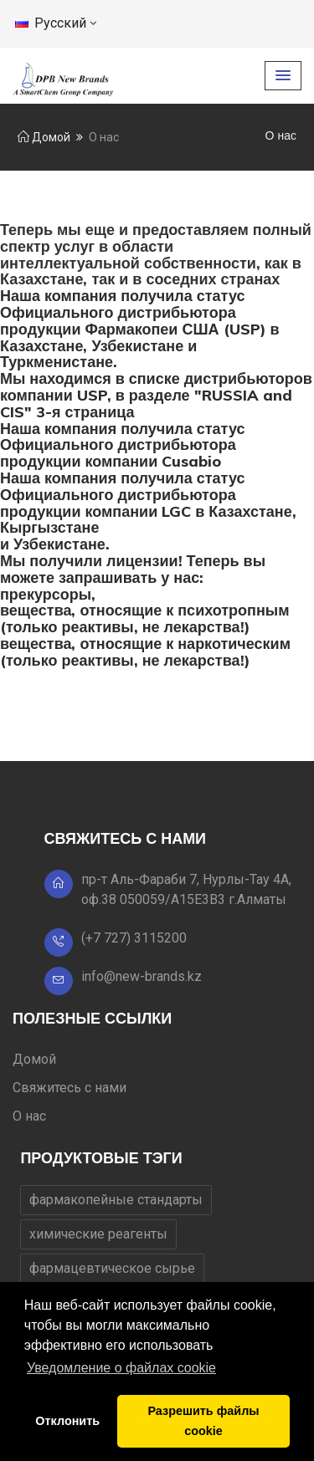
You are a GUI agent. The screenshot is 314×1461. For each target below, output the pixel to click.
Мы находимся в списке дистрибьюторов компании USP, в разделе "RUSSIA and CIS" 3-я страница (156, 395)
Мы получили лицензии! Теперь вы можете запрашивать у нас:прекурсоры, (132, 577)
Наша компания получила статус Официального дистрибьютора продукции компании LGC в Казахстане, (148, 494)
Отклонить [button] (67, 1421)
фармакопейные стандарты (116, 1200)
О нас (29, 1116)
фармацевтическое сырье (112, 1268)
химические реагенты (98, 1234)
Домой (44, 137)
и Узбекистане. (55, 544)
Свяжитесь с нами (69, 1088)
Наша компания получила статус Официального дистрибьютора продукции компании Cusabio (122, 445)
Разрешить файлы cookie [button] (203, 1421)
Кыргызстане (49, 527)
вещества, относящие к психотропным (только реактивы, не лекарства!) (145, 618)
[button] (283, 75)
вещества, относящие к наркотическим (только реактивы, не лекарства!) (145, 652)
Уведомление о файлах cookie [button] (121, 1368)
